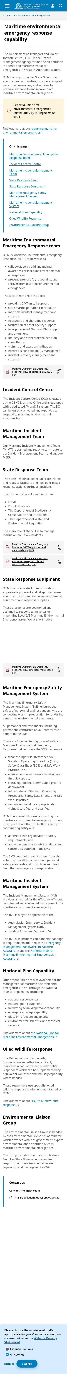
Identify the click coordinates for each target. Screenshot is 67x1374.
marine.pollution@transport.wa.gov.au (37, 1197)
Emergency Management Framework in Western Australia (32, 947)
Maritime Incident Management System (30, 204)
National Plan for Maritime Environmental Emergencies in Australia (30, 955)
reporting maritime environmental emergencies (30, 130)
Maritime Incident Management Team (30, 172)
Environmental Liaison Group (29, 225)
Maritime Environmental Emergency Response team (33, 156)
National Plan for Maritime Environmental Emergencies (31, 1035)
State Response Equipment (27, 186)
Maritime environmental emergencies (26, 15)
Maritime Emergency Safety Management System (27, 194)
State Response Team (23, 180)
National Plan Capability (25, 212)
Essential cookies (21, 1349)
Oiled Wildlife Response (25, 218)
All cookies (17, 1354)
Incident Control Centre (25, 164)
